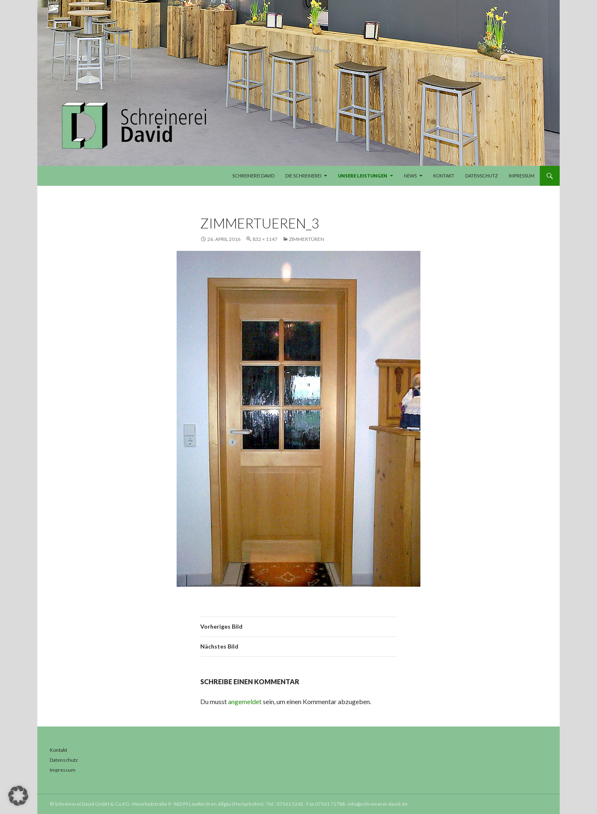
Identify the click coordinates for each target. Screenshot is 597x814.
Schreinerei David (253, 175)
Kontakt (443, 175)
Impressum (521, 175)
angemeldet (245, 701)
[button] (18, 796)
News (410, 175)
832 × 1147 (264, 239)
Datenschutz (481, 175)
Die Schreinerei (303, 175)
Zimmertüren (306, 239)
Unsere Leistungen (362, 175)
